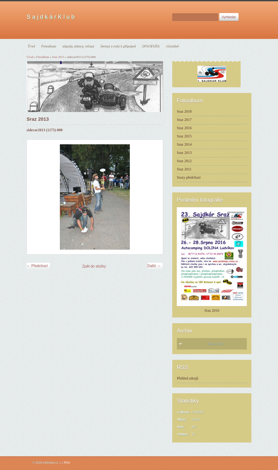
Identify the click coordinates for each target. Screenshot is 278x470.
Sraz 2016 (184, 128)
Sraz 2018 (184, 111)
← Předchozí (37, 266)
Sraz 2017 (184, 120)
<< (181, 345)
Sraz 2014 (184, 144)
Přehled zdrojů (187, 378)
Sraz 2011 (184, 169)
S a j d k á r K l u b (51, 17)
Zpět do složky (94, 266)
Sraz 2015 (184, 136)
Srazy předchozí (189, 177)
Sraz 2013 (58, 57)
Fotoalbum (42, 57)
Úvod (30, 57)
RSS (67, 462)
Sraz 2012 (184, 161)
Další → (154, 266)
